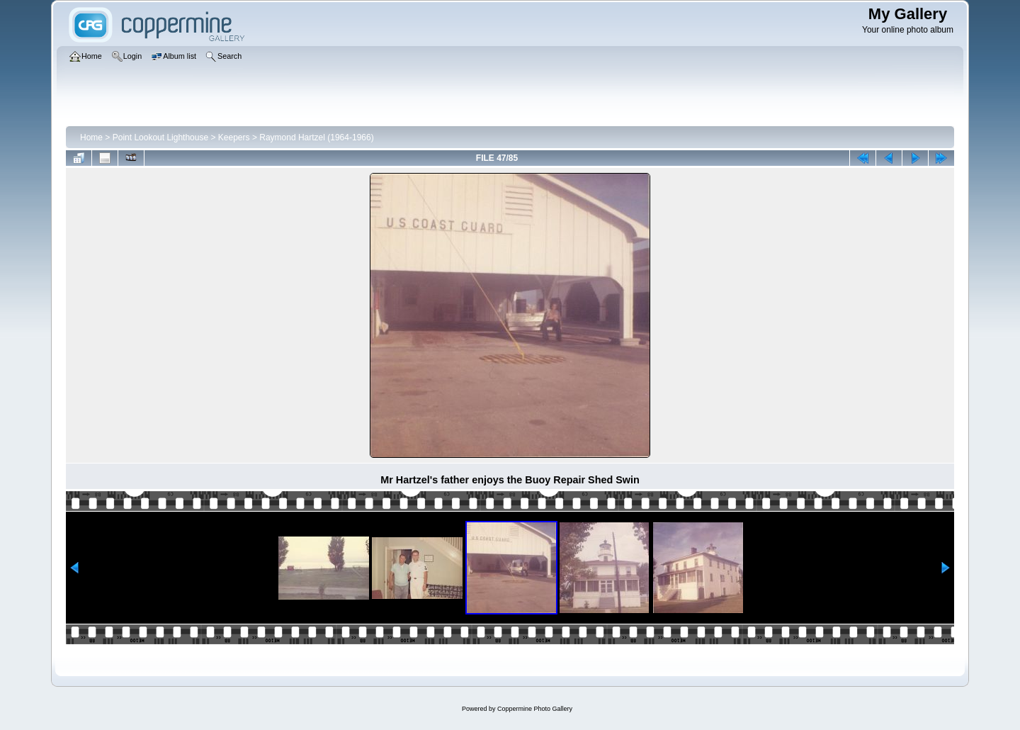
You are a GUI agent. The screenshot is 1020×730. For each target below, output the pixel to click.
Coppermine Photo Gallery (534, 708)
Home (91, 137)
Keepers (234, 137)
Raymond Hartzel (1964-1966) (316, 137)
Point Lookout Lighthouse (160, 137)
